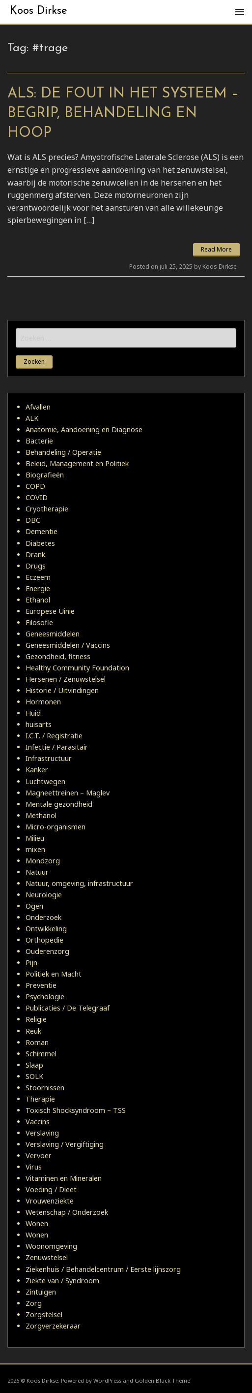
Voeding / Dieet (51, 1189)
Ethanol (38, 599)
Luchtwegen (45, 781)
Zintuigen (41, 1292)
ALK (32, 418)
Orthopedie (44, 940)
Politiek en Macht (54, 974)
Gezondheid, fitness (58, 656)
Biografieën (45, 474)
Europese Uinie (50, 611)
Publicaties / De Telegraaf (68, 1008)
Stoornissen (45, 1087)
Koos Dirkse (38, 11)
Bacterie (39, 440)
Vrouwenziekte (50, 1200)
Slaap (34, 1065)
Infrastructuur (49, 758)
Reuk (33, 1031)
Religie (36, 1019)
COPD (35, 486)
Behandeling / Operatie (63, 452)
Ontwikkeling (46, 928)
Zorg (34, 1303)
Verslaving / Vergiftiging (65, 1144)
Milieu (35, 838)
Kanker (37, 769)
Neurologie (44, 894)
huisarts (39, 724)
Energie (38, 588)
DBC (33, 520)
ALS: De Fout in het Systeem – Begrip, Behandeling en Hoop (123, 113)
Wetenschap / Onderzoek (67, 1212)
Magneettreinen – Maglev (68, 792)
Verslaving (42, 1133)
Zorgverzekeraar (53, 1325)
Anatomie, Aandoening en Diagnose (84, 429)
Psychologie (45, 996)
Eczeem (38, 577)
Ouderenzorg (47, 951)
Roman (37, 1042)
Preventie (41, 985)
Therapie (40, 1099)
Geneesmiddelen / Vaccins (68, 645)
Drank (35, 554)
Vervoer (39, 1155)
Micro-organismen (55, 826)
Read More (216, 249)
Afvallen (38, 407)
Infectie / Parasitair (57, 747)
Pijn (31, 962)
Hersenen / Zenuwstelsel (66, 679)
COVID (37, 497)
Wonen (37, 1223)
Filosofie (39, 622)
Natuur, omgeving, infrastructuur (79, 883)
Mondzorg (43, 860)
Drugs (36, 565)
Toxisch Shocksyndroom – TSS (76, 1110)
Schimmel (41, 1053)
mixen (35, 849)
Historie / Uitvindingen (62, 690)
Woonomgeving (51, 1246)
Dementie (41, 531)
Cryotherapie (47, 508)
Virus (34, 1166)
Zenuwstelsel (47, 1257)
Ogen (34, 906)
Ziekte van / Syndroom (62, 1280)
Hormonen (43, 701)
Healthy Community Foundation (77, 667)
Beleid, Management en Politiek (77, 463)
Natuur (37, 872)
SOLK (34, 1076)
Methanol (41, 815)
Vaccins (38, 1121)
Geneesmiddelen (53, 633)
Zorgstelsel (44, 1314)
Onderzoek (43, 917)
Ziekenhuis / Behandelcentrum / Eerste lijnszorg (103, 1269)
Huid (33, 713)
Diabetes (40, 543)
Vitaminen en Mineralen (64, 1178)
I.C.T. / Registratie (54, 735)
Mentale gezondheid (59, 804)
